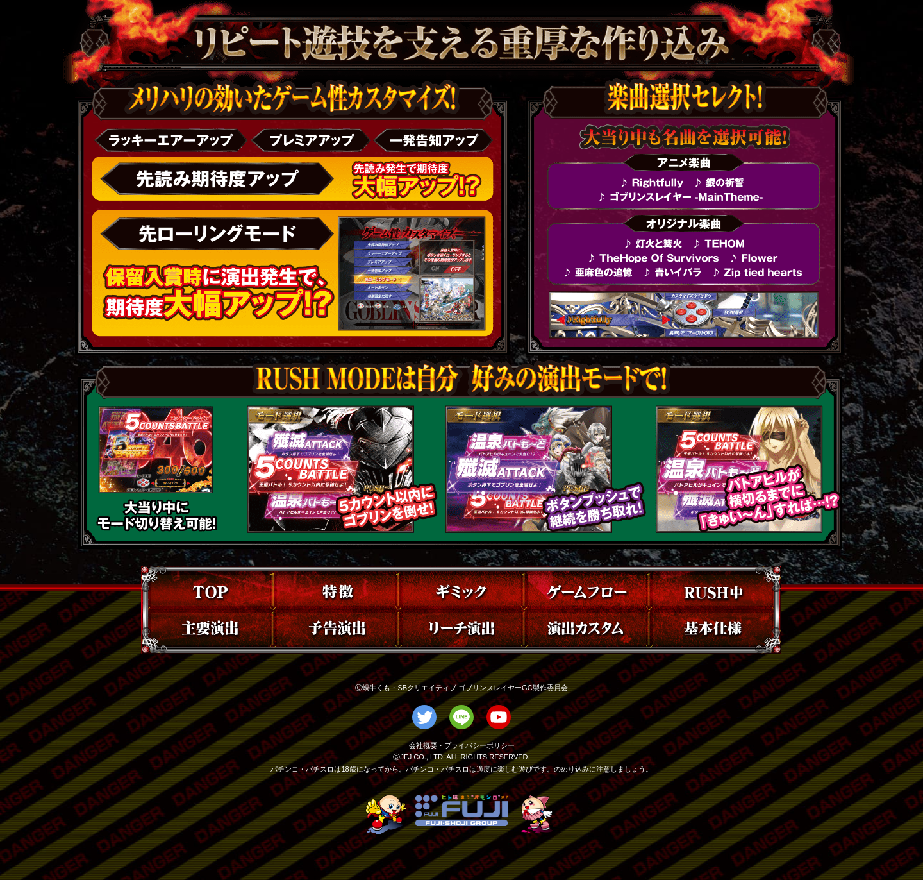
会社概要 (423, 745)
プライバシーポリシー (479, 745)
